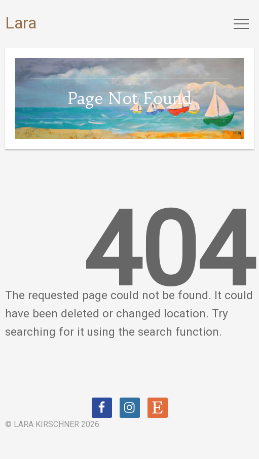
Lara (20, 22)
